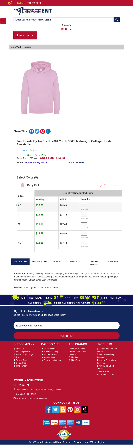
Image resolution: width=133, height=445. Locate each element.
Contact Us (20, 363)
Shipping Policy (22, 351)
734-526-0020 (34, 3)
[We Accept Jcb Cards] (70, 422)
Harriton (74, 357)
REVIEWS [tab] (57, 261)
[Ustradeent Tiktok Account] (84, 409)
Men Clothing (48, 349)
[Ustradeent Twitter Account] (55, 409)
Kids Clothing (48, 357)
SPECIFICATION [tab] (39, 261)
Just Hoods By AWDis (36, 162)
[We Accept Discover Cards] (54, 422)
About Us (19, 349)
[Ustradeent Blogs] (63, 409)
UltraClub (74, 360)
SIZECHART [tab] (75, 261)
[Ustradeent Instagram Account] (77, 409)
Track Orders (21, 366)
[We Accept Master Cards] (78, 422)
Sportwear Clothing (51, 360)
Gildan (73, 354)
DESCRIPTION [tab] (20, 261)
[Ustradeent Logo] (43, 10)
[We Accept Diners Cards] (62, 422)
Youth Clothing (49, 354)
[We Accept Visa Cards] (86, 422)
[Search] (116, 19)
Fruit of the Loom (78, 351)
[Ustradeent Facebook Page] (48, 409)
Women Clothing (49, 351)
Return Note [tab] (112, 261)
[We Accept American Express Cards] (47, 422)
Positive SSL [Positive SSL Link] (66, 427)
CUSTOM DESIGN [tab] (94, 263)
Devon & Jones (77, 349)
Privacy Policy (21, 360)
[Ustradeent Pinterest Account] (70, 409)
